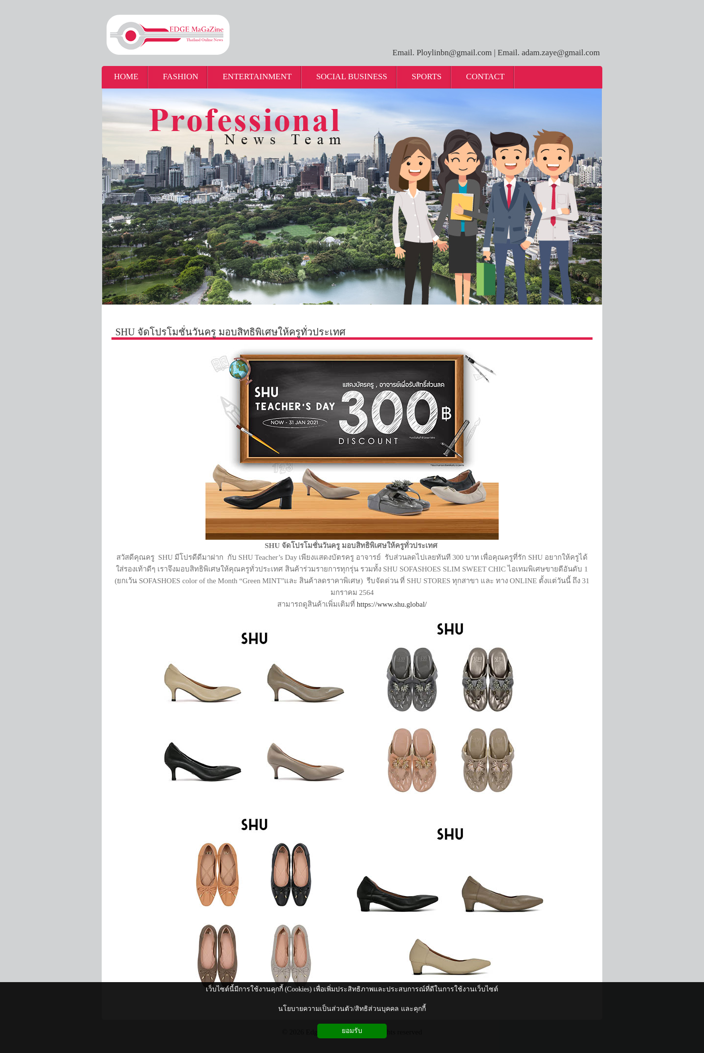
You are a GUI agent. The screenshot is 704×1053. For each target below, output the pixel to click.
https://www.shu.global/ (392, 604)
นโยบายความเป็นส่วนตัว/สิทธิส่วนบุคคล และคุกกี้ (351, 1008)
